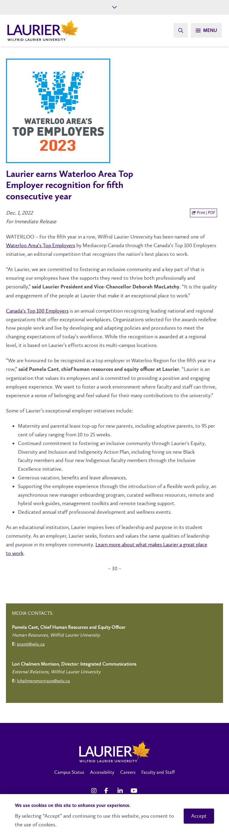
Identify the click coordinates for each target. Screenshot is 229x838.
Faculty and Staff (158, 772)
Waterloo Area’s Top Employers (40, 245)
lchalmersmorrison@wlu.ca (43, 680)
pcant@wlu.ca (31, 644)
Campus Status (69, 772)
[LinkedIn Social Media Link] (121, 791)
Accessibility (102, 772)
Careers (127, 772)
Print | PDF (203, 212)
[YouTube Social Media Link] (134, 791)
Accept (199, 816)
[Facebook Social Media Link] (108, 791)
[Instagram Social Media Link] (94, 791)
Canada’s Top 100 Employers (37, 311)
